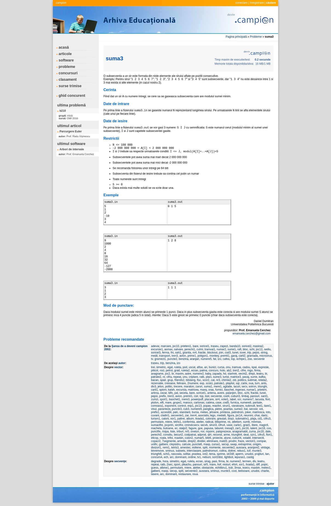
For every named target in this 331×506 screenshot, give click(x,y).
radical (209, 421)
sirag (207, 461)
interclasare (194, 450)
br (172, 373)
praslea (196, 454)
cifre (243, 370)
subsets (180, 450)
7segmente (169, 441)
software (66, 60)
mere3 (185, 399)
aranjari (194, 359)
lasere (155, 474)
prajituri (259, 454)
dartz (264, 415)
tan (267, 454)
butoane (168, 428)
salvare (178, 349)
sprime (221, 454)
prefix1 (155, 412)
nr (164, 376)
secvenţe (120, 461)
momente (214, 447)
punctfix (155, 431)
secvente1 (177, 415)
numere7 (248, 399)
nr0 (187, 431)
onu (228, 367)
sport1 (163, 399)
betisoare (243, 471)
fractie (202, 352)
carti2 (242, 355)
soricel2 (246, 346)
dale (268, 431)
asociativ (203, 415)
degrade (156, 461)
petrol (169, 370)
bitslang (190, 380)
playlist (230, 383)
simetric (161, 367)
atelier (200, 421)
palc (175, 412)
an (205, 367)
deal (246, 434)
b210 (63, 110)
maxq (203, 389)
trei (153, 367)
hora (165, 461)
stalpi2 (183, 428)
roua (195, 474)
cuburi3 (235, 396)
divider (201, 441)
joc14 (239, 415)
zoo (250, 359)
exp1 (191, 405)
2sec (169, 464)
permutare (157, 421)
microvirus (265, 355)
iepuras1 (240, 457)
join (221, 352)
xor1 (173, 418)
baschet (229, 389)
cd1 (260, 418)
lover (242, 352)
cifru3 (267, 418)
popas (207, 405)
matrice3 (235, 376)
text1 (260, 405)
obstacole (208, 467)
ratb (202, 376)
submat (252, 380)
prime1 (192, 355)
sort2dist (217, 457)
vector (118, 367)
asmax (168, 349)
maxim (179, 373)
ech (166, 457)
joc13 (198, 405)
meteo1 (266, 467)
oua (251, 383)
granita (187, 352)
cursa (221, 367)
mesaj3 (229, 428)
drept (251, 373)
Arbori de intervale (72, 149)
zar (187, 415)
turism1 (155, 418)
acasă (64, 47)
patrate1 (219, 383)
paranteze (164, 409)
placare (209, 399)
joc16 (245, 428)
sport (177, 464)
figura (230, 415)
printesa (225, 412)
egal (170, 367)
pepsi (256, 352)
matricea (193, 389)
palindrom (237, 412)
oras (211, 389)
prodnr (233, 441)
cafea (226, 359)
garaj (234, 355)
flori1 (269, 434)
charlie (265, 471)
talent (253, 428)
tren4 (193, 415)
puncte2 (172, 359)
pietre (218, 409)
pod (185, 367)
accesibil (166, 412)
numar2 (221, 349)
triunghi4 (236, 434)
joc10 (175, 346)
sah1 (178, 352)
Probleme (256, 36)
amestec (185, 447)
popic (264, 464)
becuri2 (178, 434)
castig (250, 457)
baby (208, 373)
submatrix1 (242, 418)
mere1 (218, 386)
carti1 (154, 389)
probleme (67, 67)
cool (234, 471)
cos (269, 428)
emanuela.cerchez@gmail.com (252, 333)
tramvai (236, 367)
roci (162, 370)
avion (182, 355)
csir (196, 396)
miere (168, 421)
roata (163, 437)
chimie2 (226, 380)
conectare (241, 2)
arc (172, 457)
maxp (206, 444)
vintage (265, 447)
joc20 (260, 431)
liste (172, 431)
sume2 (238, 409)
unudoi (249, 454)
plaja (253, 418)
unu (185, 376)
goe (200, 428)
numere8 (245, 402)
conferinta (189, 421)
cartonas (199, 402)
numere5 (206, 359)
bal (246, 409)
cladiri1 (165, 415)
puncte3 (177, 409)
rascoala (176, 454)
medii (154, 355)
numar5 (199, 437)
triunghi (262, 386)
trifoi (170, 437)
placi (208, 376)
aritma (155, 393)
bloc (245, 349)
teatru (259, 373)
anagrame (157, 373)
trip (249, 352)
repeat (177, 376)
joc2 (167, 373)
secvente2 (228, 447)
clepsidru (174, 444)
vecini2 (242, 373)
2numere (192, 383)
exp (202, 383)
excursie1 (157, 349)
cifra (169, 376)
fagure (192, 428)
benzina (183, 359)
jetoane (213, 412)
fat (214, 359)
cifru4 (221, 425)
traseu (214, 346)
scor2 (206, 380)
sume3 (217, 376)
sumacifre (157, 425)
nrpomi (210, 431)
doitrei (232, 450)
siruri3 (213, 425)
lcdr (230, 467)
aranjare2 (253, 447)
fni (172, 352)
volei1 (224, 399)
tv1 (199, 457)
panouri (255, 396)
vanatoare (237, 405)
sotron (252, 386)
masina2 (258, 346)
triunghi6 (156, 454)
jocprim (169, 425)
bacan (155, 380)
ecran (194, 370)
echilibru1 (221, 467)
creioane (170, 383)
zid (234, 380)
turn (257, 383)
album (190, 418)
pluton (155, 402)
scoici (209, 383)
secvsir (253, 409)
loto (268, 412)
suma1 (208, 386)
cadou (246, 367)
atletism (236, 421)
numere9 (196, 409)
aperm (239, 454)
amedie (181, 441)
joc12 (259, 349)
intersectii (258, 437)
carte (244, 383)
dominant (180, 457)
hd (224, 373)
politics (242, 380)
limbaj (245, 396)
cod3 (228, 352)
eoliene (196, 447)
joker (248, 412)
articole (65, 54)
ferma (165, 352)
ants (263, 383)
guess (154, 467)
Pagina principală (236, 36)
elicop (154, 437)
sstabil (247, 437)
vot (261, 409)
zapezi (224, 346)
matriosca (258, 412)
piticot (154, 370)
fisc (199, 380)
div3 (153, 386)
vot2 (205, 454)
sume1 (232, 349)
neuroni (248, 415)
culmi (200, 349)
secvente (259, 359)
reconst (217, 434)
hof (219, 464)
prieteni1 (186, 346)
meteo (204, 412)
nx (229, 421)
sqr (238, 383)
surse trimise (70, 86)
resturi (226, 464)
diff (258, 464)
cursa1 (216, 444)
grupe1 (177, 402)
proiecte (218, 437)
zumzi (154, 399)
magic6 (263, 425)
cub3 (186, 409)
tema (212, 454)
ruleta (177, 367)
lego (212, 415)
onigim (257, 444)
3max (237, 467)
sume (254, 376)
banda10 (235, 346)
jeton (161, 386)
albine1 (164, 467)
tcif (249, 450)
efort (234, 464)
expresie (263, 367)
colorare (210, 418)
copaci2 (155, 441)
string (264, 352)
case (218, 402)
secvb (204, 425)
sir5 (205, 464)
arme (227, 434)
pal (176, 393)
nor (202, 431)
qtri (209, 434)
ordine (192, 457)
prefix (162, 396)
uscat (192, 367)
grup (170, 380)
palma (203, 370)
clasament (68, 79)
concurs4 (156, 457)
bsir (207, 396)
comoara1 (157, 405)
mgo (250, 370)
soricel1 (204, 346)
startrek (232, 373)
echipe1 (241, 359)
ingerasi (240, 389)
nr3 (218, 380)
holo (222, 370)
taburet (219, 428)
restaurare (184, 474)
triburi (180, 431)
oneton (195, 431)
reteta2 (262, 380)
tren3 (174, 355)
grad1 (246, 425)
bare (195, 346)
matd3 (223, 441)
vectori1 (250, 441)
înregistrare (257, 2)
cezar (163, 393)
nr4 (195, 352)
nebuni (207, 457)
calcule (186, 444)
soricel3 (155, 352)
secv (244, 386)
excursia (181, 389)
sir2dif (230, 454)
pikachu (186, 464)
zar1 (237, 428)
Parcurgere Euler (71, 131)
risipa (165, 431)
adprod (201, 434)
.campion (60, 2)
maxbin (178, 437)
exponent (170, 405)
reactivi (216, 405)
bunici (212, 367)
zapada (216, 373)
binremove (157, 450)
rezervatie (157, 383)
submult (250, 405)
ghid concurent (72, 95)
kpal (254, 367)
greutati (221, 418)
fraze (241, 441)
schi (251, 349)
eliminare (212, 441)
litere (255, 425)
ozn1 (253, 434)
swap (233, 444)
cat (212, 380)
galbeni (163, 444)
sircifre (179, 425)
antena (211, 393)
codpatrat (190, 434)
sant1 (264, 396)
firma (257, 370)
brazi (231, 418)
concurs (213, 370)
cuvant (155, 415)
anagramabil (240, 431)
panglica (208, 409)
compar (261, 441)
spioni (162, 389)
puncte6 (197, 444)
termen (247, 461)
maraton (189, 386)
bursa (195, 412)
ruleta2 (185, 370)
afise (200, 367)
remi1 (166, 447)
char (257, 415)
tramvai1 (210, 349)
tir (266, 373)
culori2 (189, 437)
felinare (181, 383)
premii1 (224, 355)
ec (176, 428)
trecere (178, 386)
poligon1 (202, 355)
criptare (193, 376)
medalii (221, 415)
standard (185, 412)
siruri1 (226, 405)
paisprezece (223, 431)
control (182, 405)
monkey (214, 355)
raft (239, 349)
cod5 (226, 402)
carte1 (238, 425)
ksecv (246, 467)
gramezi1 (160, 359)
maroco (187, 402)
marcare (166, 346)
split (205, 447)
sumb (246, 421)
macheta (156, 428)
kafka (262, 376)
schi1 (166, 454)
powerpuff (197, 399)
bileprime (220, 421)
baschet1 (174, 399)
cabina (210, 402)
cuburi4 (236, 437)
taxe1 (267, 405)
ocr (239, 399)
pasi (214, 461)
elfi (161, 402)
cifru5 (261, 434)
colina (222, 450)
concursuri (68, 73)
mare (168, 402)
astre (188, 373)
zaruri (198, 386)
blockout (212, 352)
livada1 (199, 418)
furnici (219, 389)
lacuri (237, 386)
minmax (256, 421)
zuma (252, 431)
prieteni (261, 389)
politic (168, 386)
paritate (257, 402)
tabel (233, 399)
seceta (184, 393)
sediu (267, 349)
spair (163, 380)
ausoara (241, 447)
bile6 (208, 437)
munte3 (256, 450)
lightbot (228, 457)
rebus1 (241, 450)
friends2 (179, 380)
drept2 (192, 441)
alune (227, 437)
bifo (170, 393)
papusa (208, 428)
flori (267, 399)
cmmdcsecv (192, 425)
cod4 (226, 396)
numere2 (198, 373)
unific (154, 444)
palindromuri (210, 450)
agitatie (227, 386)
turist (226, 376)
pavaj (246, 376)
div (254, 461)
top (233, 359)
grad (177, 370)
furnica (235, 402)
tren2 (236, 370)
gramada (252, 355)
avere (220, 393)
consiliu (167, 434)
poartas (228, 409)
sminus (170, 450)
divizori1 (156, 447)
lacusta (259, 399)
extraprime (244, 444)
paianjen (231, 393)
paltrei (181, 418)
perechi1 (189, 349)
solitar (186, 454)
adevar (155, 346)
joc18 (262, 428)
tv (152, 359)
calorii (165, 418)
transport (164, 355)
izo (219, 359)
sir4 (217, 399)
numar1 (251, 389)
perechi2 (156, 434)
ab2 (229, 370)
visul (154, 409)
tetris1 (177, 421)
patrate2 (156, 376)
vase (229, 425)
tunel (235, 352)
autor (121, 363)
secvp (225, 444)
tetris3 (175, 447)
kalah (171, 389)
